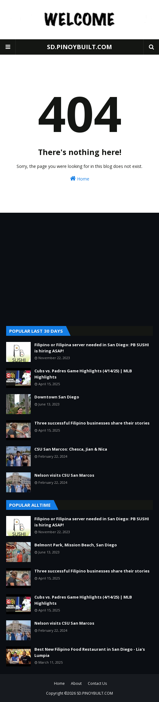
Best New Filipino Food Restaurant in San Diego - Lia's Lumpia (89, 652)
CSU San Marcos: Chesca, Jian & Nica (70, 449)
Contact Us (97, 683)
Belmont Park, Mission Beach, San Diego (75, 545)
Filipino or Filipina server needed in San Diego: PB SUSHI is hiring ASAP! (91, 348)
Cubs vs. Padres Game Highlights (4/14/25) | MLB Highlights (83, 374)
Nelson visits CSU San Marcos (64, 475)
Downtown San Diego (56, 397)
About (76, 683)
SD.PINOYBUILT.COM (79, 47)
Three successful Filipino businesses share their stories (91, 423)
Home (79, 178)
